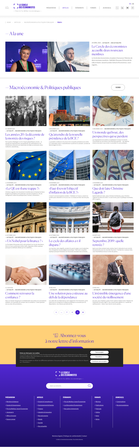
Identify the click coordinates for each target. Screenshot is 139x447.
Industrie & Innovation (45, 412)
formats (98, 397)
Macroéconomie (43, 416)
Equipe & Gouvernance (13, 405)
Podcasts (98, 409)
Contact (84, 436)
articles (40, 397)
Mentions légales (57, 436)
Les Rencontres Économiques (73, 405)
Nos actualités (42, 426)
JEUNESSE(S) (107, 8)
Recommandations (122, 405)
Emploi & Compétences (45, 402)
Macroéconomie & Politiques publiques (39, 22)
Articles (65, 8)
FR (130, 4)
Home (9, 22)
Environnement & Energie (46, 405)
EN (133, 4)
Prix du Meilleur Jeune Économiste (17, 409)
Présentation (51, 8)
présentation (10, 397)
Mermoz (98, 402)
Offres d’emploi (11, 416)
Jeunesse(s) (10, 412)
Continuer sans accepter (99, 361)
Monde (40, 419)
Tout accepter (99, 352)
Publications (99, 405)
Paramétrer (99, 357)
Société (40, 423)
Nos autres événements (71, 409)
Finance (40, 409)
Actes (97, 416)
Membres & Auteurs (12, 402)
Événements (79, 8)
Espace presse (10, 419)
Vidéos (98, 412)
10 (83, 312)
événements (67, 397)
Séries (97, 419)
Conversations (121, 402)
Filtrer (117, 87)
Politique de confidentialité (72, 436)
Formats (93, 8)
